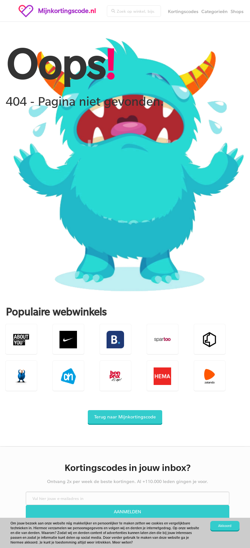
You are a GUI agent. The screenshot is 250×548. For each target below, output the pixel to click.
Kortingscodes (183, 11)
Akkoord (225, 525)
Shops (237, 11)
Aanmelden (127, 512)
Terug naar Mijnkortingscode (125, 417)
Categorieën (214, 11)
